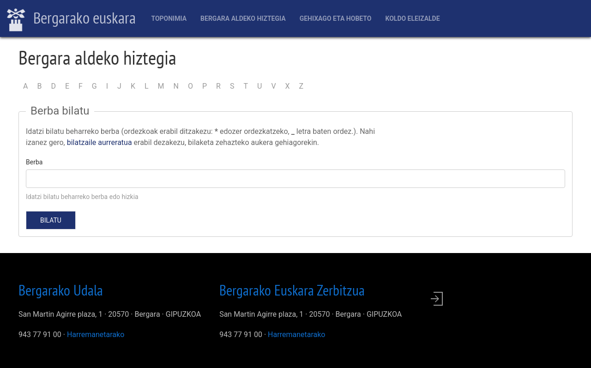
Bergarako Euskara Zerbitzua (292, 290)
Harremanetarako (95, 334)
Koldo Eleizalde (412, 18)
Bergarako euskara (71, 19)
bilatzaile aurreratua (99, 142)
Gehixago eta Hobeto (336, 18)
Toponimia (169, 18)
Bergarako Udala (60, 290)
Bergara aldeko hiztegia (243, 18)
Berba (34, 162)
